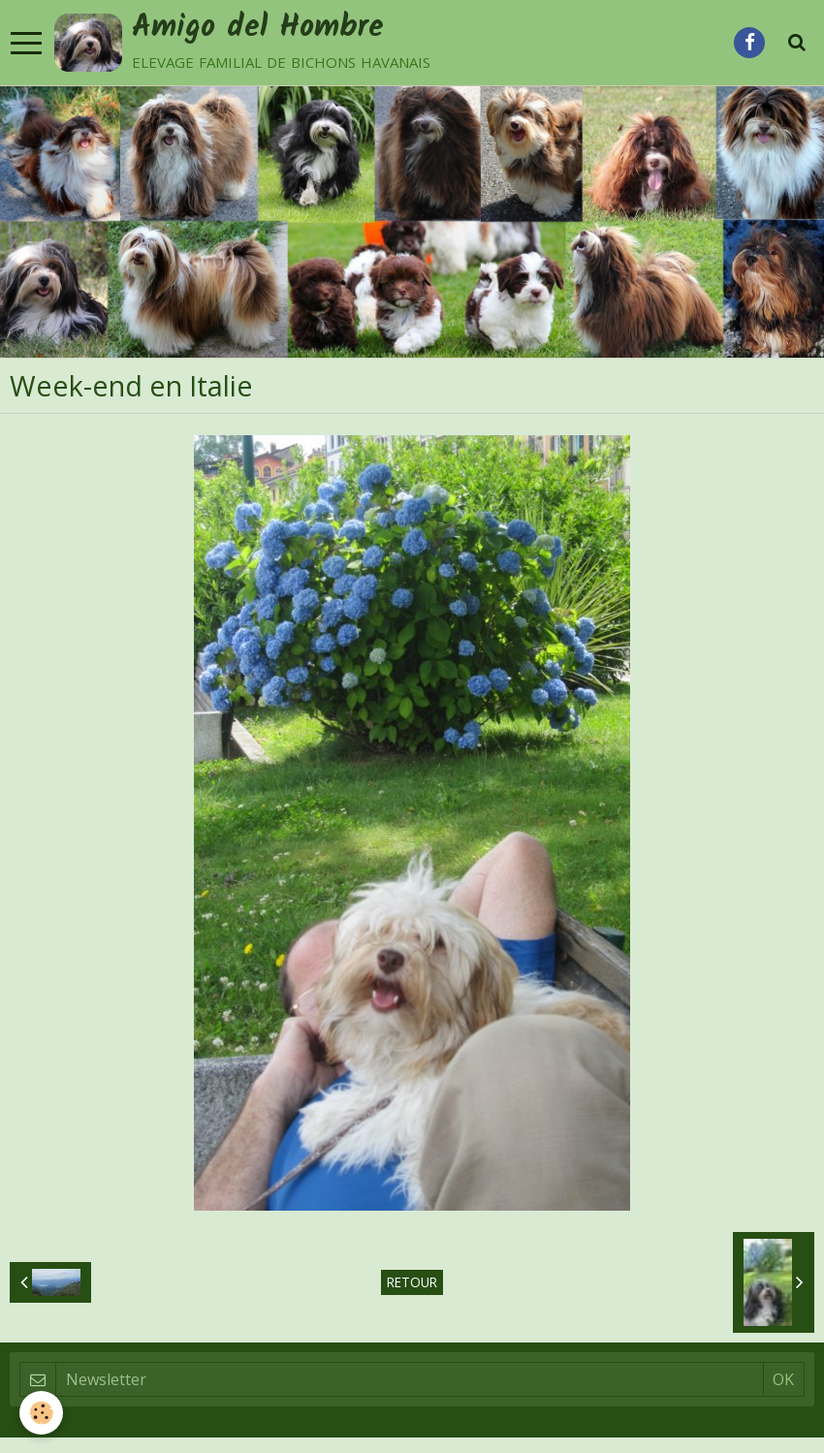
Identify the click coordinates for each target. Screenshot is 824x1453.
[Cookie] (41, 1413)
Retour (412, 1285)
